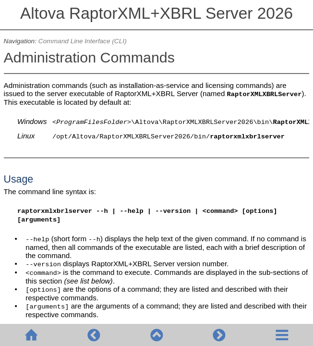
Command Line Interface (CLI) (82, 41)
